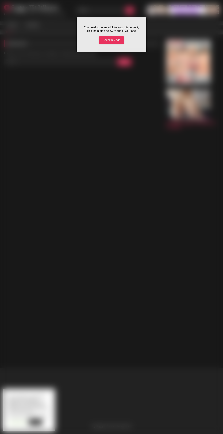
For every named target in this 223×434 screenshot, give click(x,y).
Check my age (111, 39)
